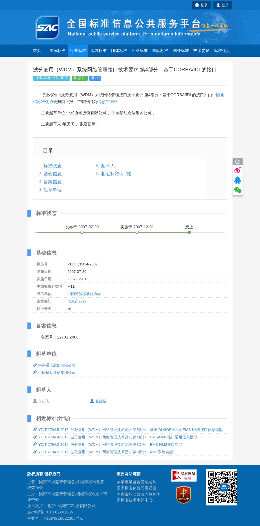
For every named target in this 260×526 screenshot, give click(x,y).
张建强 (98, 401)
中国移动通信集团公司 (54, 372)
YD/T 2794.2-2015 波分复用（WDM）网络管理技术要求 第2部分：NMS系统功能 (103, 452)
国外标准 (181, 50)
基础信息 (52, 173)
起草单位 (52, 189)
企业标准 (140, 50)
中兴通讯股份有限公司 (54, 365)
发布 (82, 227)
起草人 (108, 165)
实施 (137, 227)
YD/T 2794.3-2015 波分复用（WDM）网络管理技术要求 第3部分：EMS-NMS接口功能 (107, 444)
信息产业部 (107, 101)
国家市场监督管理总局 (137, 481)
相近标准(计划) (116, 173)
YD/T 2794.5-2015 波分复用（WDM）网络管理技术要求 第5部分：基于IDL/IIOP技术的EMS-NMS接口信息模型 (128, 430)
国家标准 (57, 50)
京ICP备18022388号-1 (63, 518)
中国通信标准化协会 (84, 294)
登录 (201, 5)
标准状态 (52, 165)
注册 (223, 5)
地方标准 (99, 50)
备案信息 (52, 181)
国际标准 (160, 50)
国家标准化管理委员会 (137, 488)
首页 (37, 50)
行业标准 (78, 50)
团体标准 (119, 50)
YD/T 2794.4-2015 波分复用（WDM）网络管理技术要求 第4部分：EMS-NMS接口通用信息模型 (115, 437)
